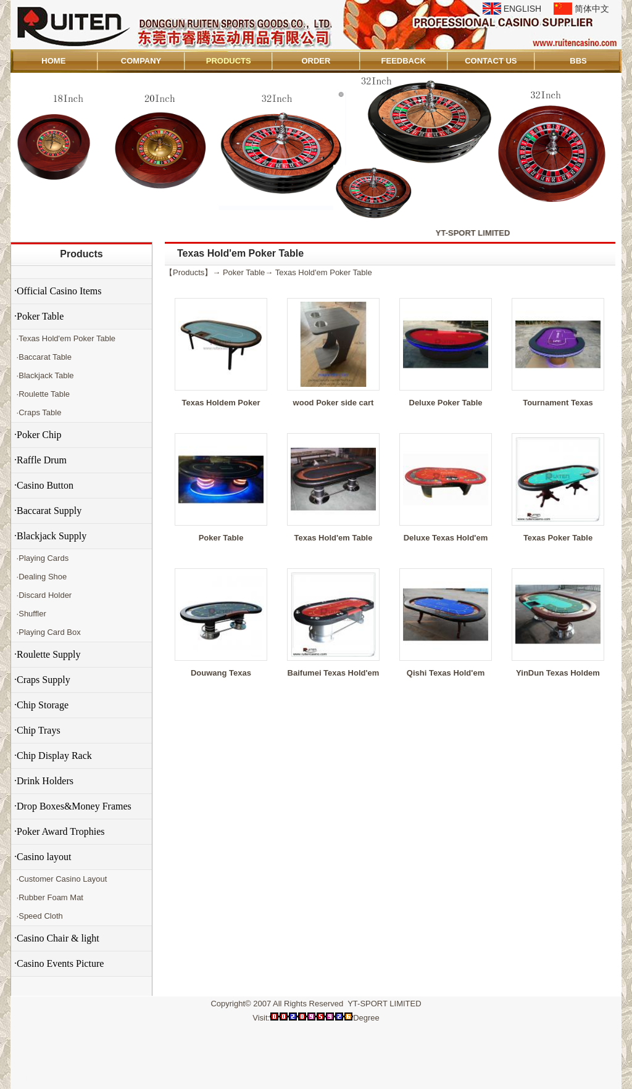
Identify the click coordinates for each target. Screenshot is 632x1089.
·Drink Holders (43, 781)
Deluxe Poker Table (446, 402)
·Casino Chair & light (56, 938)
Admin (28, 1077)
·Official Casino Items (57, 291)
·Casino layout (42, 856)
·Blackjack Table (44, 375)
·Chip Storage (41, 705)
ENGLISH (522, 9)
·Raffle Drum (40, 460)
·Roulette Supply (47, 654)
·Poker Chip (37, 434)
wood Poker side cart (333, 402)
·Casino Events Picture (59, 963)
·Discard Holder (43, 595)
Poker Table (244, 272)
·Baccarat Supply (47, 510)
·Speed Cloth (38, 916)
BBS (578, 60)
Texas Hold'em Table (333, 537)
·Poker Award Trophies (59, 831)
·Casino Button (43, 485)
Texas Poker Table (557, 537)
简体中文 (592, 9)
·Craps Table (37, 412)
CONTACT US (491, 60)
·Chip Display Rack (53, 755)
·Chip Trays (37, 730)
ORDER (315, 60)
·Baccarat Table (43, 357)
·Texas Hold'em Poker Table (64, 338)
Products (81, 254)
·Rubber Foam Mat (48, 897)
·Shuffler (30, 613)
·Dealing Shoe (40, 576)
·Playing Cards (41, 558)
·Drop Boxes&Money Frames (72, 806)
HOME (53, 60)
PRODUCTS (228, 60)
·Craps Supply (42, 679)
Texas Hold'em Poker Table (323, 272)
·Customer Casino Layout (60, 879)
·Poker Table (39, 316)
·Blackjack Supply (50, 536)
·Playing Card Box (47, 632)
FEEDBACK (403, 60)
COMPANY (141, 60)
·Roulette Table (42, 394)
